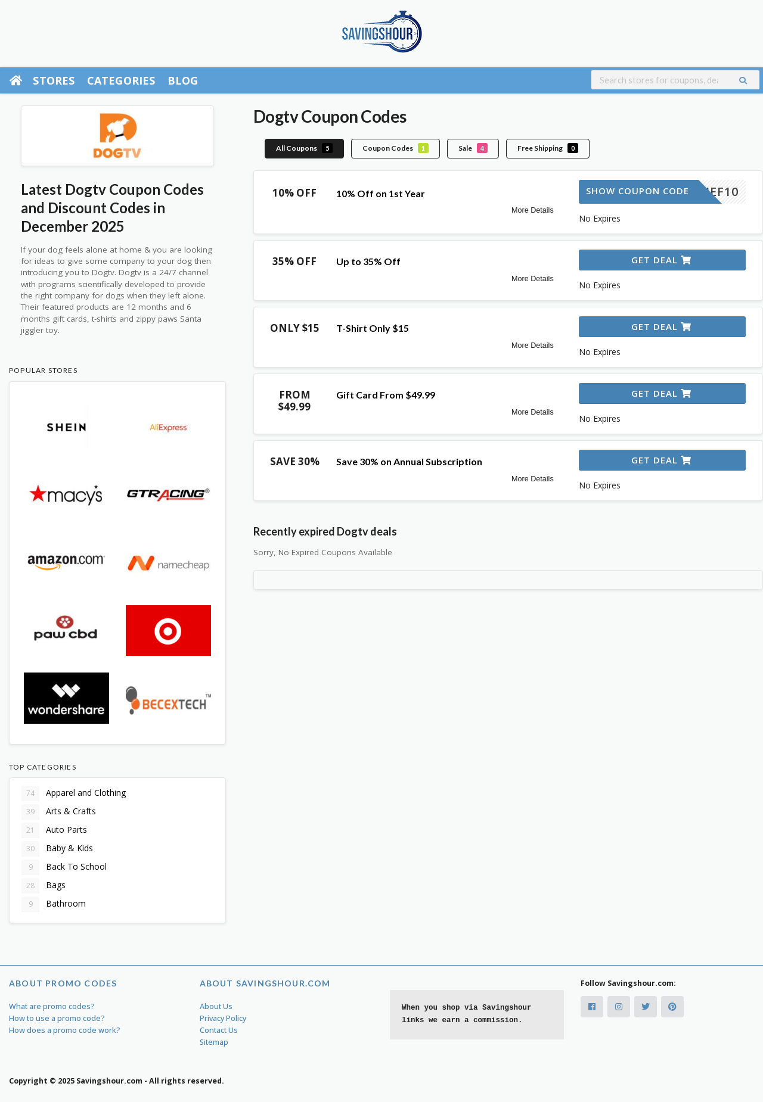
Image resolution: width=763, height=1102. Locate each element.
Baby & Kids (57, 849)
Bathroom (53, 904)
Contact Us (219, 1030)
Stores (54, 80)
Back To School (64, 867)
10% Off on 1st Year (380, 193)
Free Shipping (547, 148)
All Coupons (304, 148)
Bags (43, 886)
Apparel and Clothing (73, 793)
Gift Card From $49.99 (385, 394)
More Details (532, 210)
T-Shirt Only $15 (372, 328)
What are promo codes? (52, 1006)
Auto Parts (54, 830)
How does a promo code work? (64, 1030)
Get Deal (661, 260)
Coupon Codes (395, 148)
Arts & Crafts (58, 812)
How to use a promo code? (57, 1018)
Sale (473, 148)
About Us (216, 1006)
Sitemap (214, 1042)
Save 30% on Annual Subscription (409, 461)
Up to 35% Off (368, 261)
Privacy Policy (223, 1018)
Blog (183, 80)
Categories (121, 80)
